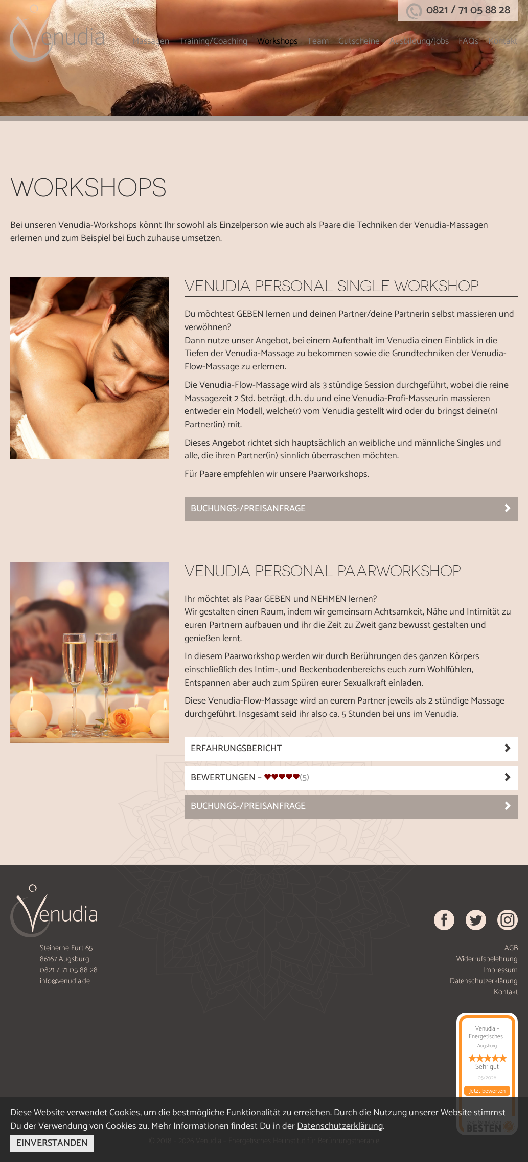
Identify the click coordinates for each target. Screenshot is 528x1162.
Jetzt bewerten (487, 1091)
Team (318, 41)
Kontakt (503, 41)
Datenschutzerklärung (484, 981)
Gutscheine (359, 41)
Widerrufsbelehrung (487, 959)
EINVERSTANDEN (52, 1143)
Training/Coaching (213, 41)
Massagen (150, 41)
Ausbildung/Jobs (419, 41)
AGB (511, 947)
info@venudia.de (65, 981)
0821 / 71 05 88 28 (468, 10)
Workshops (277, 41)
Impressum (500, 969)
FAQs (468, 41)
